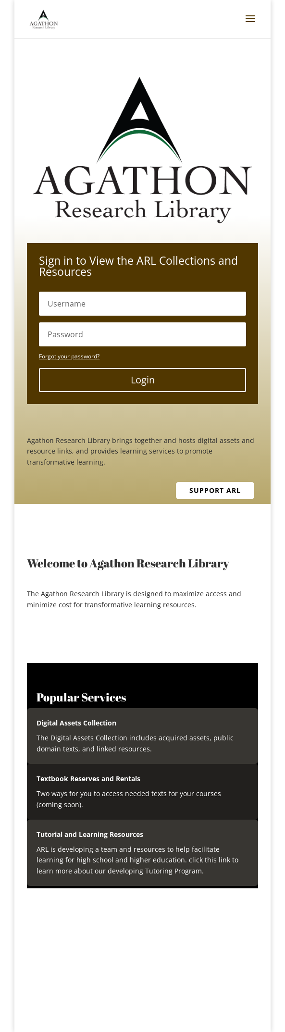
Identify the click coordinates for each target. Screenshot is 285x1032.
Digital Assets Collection (76, 722)
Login (143, 379)
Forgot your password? (69, 356)
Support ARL (215, 490)
